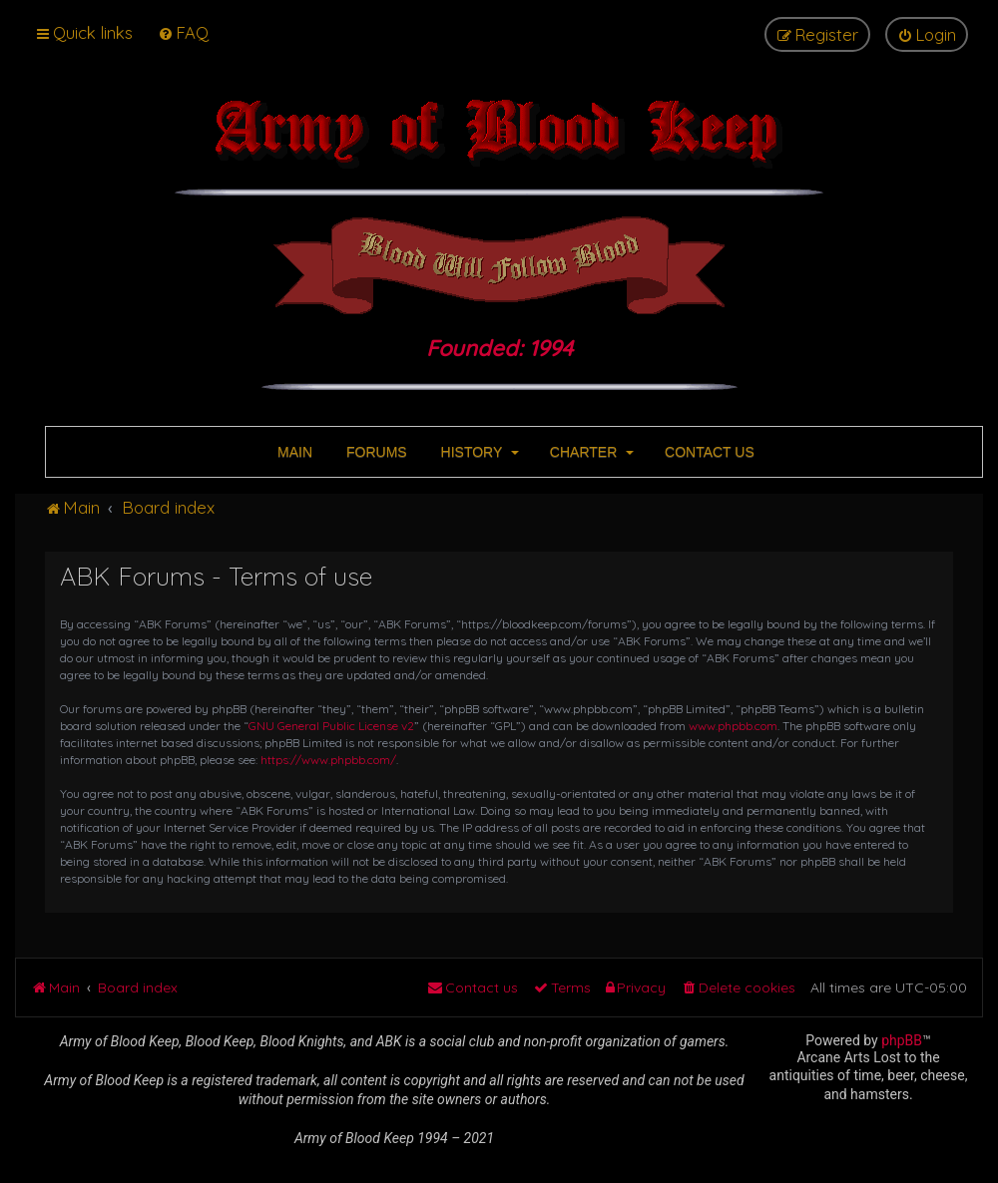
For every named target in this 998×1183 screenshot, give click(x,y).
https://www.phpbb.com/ (328, 759)
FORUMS (374, 452)
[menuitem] (183, 32)
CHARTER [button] (590, 452)
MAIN (292, 452)
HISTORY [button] (478, 452)
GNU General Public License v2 (331, 725)
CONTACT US (707, 452)
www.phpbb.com (733, 725)
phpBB (901, 1040)
